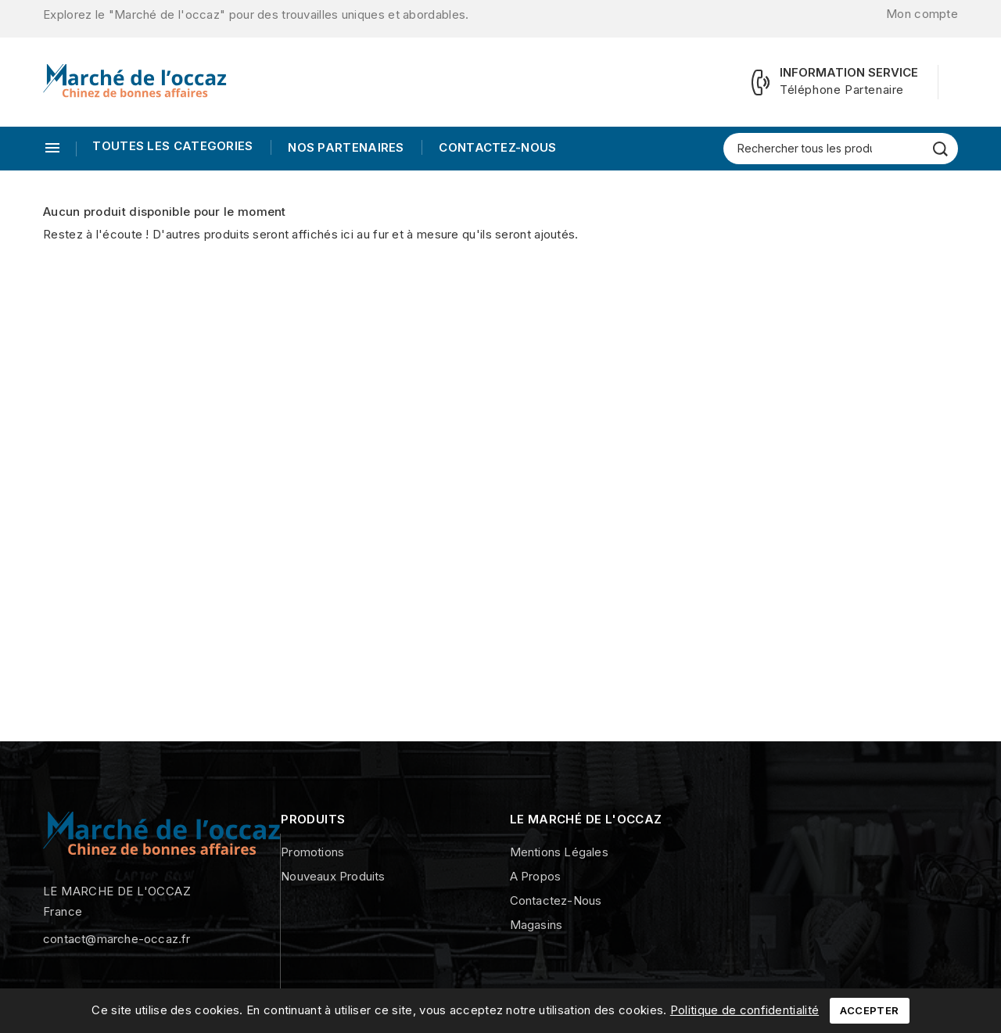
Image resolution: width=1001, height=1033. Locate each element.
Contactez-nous (496, 147)
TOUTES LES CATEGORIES (172, 145)
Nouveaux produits (333, 876)
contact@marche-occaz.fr (117, 938)
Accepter (869, 1010)
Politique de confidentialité (744, 1010)
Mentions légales (559, 852)
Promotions (312, 852)
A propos (535, 876)
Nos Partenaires (344, 147)
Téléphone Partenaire (842, 89)
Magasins (536, 924)
